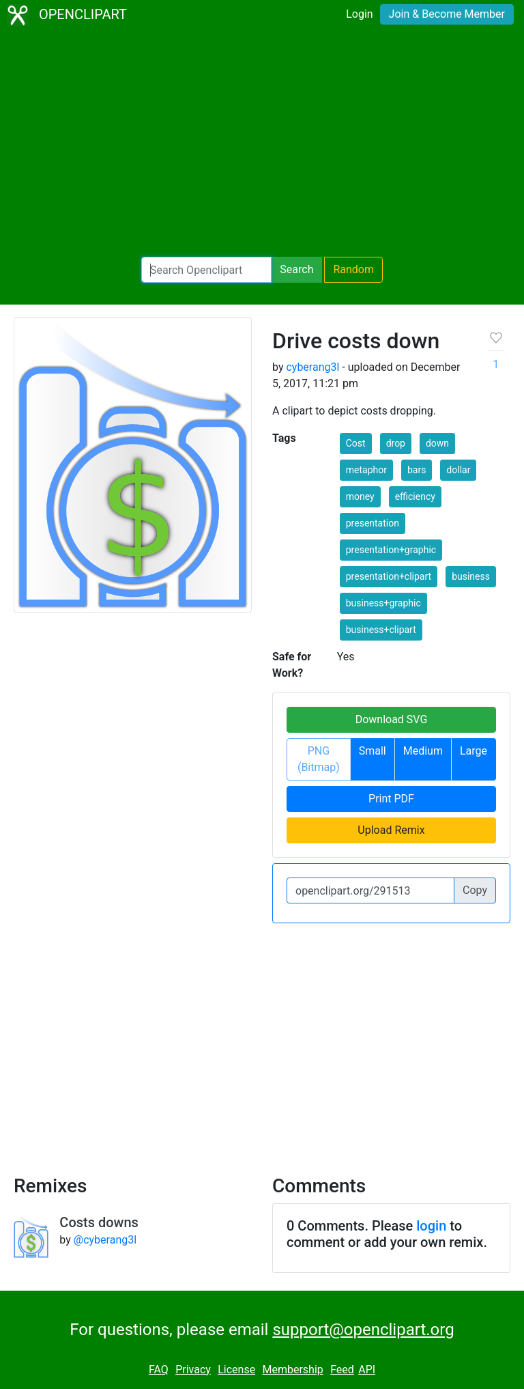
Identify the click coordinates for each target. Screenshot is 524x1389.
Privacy (193, 1369)
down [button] (437, 443)
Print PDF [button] (391, 798)
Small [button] (372, 750)
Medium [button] (423, 750)
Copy (475, 890)
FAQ (159, 1369)
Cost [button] (356, 443)
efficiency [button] (415, 496)
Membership (292, 1369)
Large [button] (473, 750)
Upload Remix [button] (391, 830)
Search (296, 269)
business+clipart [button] (381, 629)
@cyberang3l (105, 1239)
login (431, 1226)
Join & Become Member (447, 14)
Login (359, 14)
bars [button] (416, 469)
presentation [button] (372, 523)
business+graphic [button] (383, 603)
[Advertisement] (262, 143)
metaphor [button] (366, 469)
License (236, 1369)
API (366, 1369)
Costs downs (99, 1222)
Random (353, 269)
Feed (342, 1369)
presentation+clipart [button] (388, 576)
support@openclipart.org (363, 1329)
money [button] (360, 496)
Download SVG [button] (391, 719)
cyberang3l (312, 367)
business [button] (471, 576)
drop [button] (395, 443)
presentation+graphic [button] (391, 549)
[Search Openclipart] (206, 270)
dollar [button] (458, 469)
